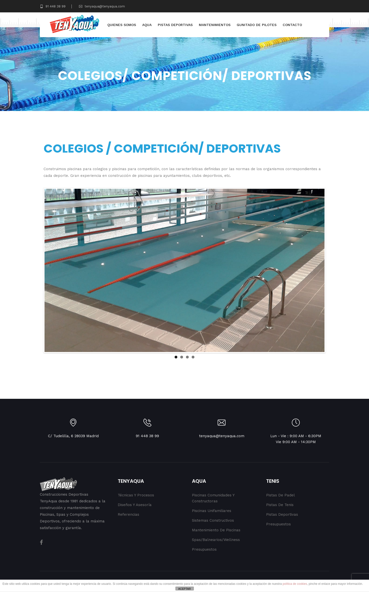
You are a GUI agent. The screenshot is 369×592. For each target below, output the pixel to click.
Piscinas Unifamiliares (211, 511)
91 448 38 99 (53, 6)
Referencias (128, 514)
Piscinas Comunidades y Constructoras (213, 498)
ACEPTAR (184, 588)
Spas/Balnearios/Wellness (216, 540)
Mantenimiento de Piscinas (216, 530)
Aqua (147, 25)
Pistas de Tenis (280, 505)
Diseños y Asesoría (135, 505)
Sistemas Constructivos (213, 520)
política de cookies (295, 584)
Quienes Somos (121, 25)
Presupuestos (204, 549)
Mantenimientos (215, 25)
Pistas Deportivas (175, 25)
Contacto (292, 25)
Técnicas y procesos (136, 495)
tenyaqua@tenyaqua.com (102, 6)
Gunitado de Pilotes (257, 25)
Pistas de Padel (280, 495)
